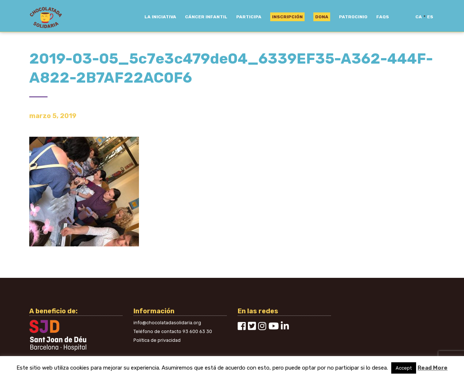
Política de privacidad (157, 340)
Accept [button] (404, 368)
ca (418, 16)
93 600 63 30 (197, 331)
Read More (433, 367)
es (430, 16)
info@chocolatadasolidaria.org (167, 322)
